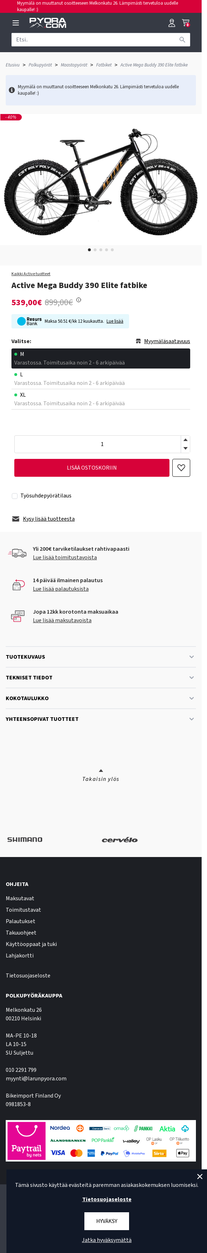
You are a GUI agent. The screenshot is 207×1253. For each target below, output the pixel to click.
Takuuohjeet (21, 933)
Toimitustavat (23, 910)
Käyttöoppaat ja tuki (31, 944)
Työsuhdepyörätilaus (46, 496)
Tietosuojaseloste (28, 976)
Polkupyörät (40, 65)
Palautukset (20, 921)
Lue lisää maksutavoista (62, 620)
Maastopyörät (74, 65)
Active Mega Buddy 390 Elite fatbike (154, 65)
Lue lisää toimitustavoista (65, 557)
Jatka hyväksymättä (107, 1240)
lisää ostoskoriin (92, 468)
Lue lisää (115, 321)
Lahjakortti (20, 956)
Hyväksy (106, 1221)
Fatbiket (104, 65)
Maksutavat (20, 898)
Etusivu (13, 65)
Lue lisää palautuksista (61, 589)
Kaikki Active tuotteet (30, 274)
